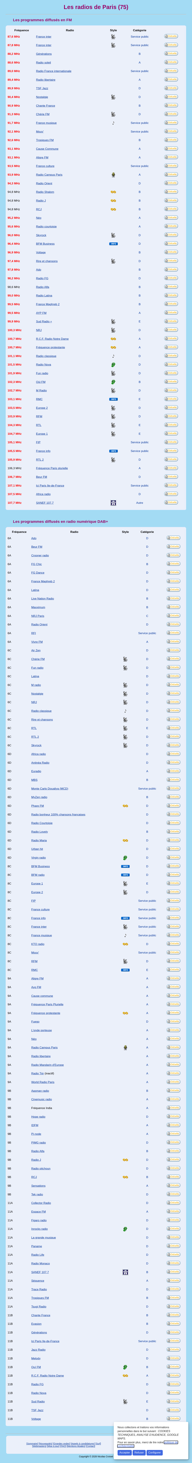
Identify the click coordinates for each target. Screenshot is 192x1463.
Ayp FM (36, 987)
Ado (38, 269)
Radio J (41, 200)
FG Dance (37, 572)
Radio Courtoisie (42, 823)
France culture (45, 166)
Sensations (38, 1185)
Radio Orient (44, 183)
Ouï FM (36, 1367)
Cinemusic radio (41, 1099)
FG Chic (36, 564)
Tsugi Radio (38, 1306)
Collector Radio (41, 1203)
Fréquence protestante (50, 347)
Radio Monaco (40, 1263)
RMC (39, 399)
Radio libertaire (45, 79)
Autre (139, 502)
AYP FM (41, 313)
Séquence (37, 1280)
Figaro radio (39, 1220)
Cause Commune (47, 148)
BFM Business (45, 243)
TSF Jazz (42, 88)
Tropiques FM (45, 140)
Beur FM (41, 477)
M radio (36, 685)
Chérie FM (42, 114)
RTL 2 (40, 459)
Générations (44, 53)
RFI (33, 633)
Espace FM (38, 1211)
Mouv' (39, 131)
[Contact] (90, 1446)
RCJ (38, 209)
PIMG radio (38, 1142)
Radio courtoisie (46, 226)
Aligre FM (42, 157)
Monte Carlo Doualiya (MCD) (49, 788)
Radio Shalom (45, 192)
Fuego (35, 1021)
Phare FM (37, 805)
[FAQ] (63, 1446)
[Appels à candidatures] (83, 1443)
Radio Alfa (42, 287)
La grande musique (43, 1237)
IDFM (34, 1125)
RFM (39, 416)
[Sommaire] (32, 1443)
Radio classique (46, 356)
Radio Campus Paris (49, 174)
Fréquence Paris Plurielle (47, 1004)
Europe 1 (42, 433)
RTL (38, 425)
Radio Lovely (39, 831)
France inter (43, 36)
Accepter (124, 1452)
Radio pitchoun (41, 1168)
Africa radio (43, 494)
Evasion (36, 1323)
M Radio (41, 390)
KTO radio (37, 944)
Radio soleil (43, 62)
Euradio (36, 771)
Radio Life (37, 1254)
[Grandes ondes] (61, 1443)
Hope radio (38, 1116)
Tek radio (37, 1194)
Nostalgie (42, 97)
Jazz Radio (38, 1349)
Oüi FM (40, 382)
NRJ (38, 330)
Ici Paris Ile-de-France (50, 485)
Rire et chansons (47, 261)
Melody (35, 1358)
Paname (36, 1246)
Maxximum (38, 607)
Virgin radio (38, 857)
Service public (140, 36)
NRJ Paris (37, 616)
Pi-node (36, 1134)
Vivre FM (37, 641)
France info (43, 451)
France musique (46, 123)
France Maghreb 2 (48, 304)
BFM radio (37, 874)
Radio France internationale (53, 71)
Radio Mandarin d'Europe (47, 1065)
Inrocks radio (39, 1229)
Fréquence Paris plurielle (52, 468)
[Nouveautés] (45, 1443)
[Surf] (98, 1443)
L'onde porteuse (41, 1030)
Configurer (154, 1452)
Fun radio (42, 373)
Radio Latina (44, 295)
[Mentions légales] (76, 1446)
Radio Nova (43, 364)
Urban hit (37, 849)
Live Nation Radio (42, 598)
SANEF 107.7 (45, 502)
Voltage (40, 252)
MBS (34, 780)
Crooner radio (40, 555)
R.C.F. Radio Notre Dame (52, 338)
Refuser (139, 1452)
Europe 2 (42, 407)
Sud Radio (38, 1401)
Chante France (45, 105)
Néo (38, 217)
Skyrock (41, 235)
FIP (38, 442)
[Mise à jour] (53, 1446)
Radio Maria (39, 840)
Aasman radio (40, 1090)
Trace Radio (39, 1289)
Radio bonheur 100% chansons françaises (58, 814)
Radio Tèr (37, 1073)
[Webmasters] (39, 1446)
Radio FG (42, 278)
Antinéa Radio (40, 762)
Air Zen (35, 650)
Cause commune (42, 996)
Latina (35, 590)
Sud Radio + (44, 321)
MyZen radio (39, 797)
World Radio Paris (42, 1082)
